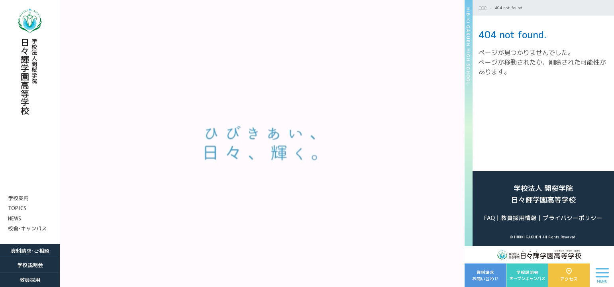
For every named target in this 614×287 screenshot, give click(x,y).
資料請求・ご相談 (30, 250)
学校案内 (18, 198)
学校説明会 (30, 265)
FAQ (489, 218)
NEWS (14, 218)
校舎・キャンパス (27, 228)
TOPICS (17, 208)
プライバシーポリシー (572, 218)
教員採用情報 (519, 218)
